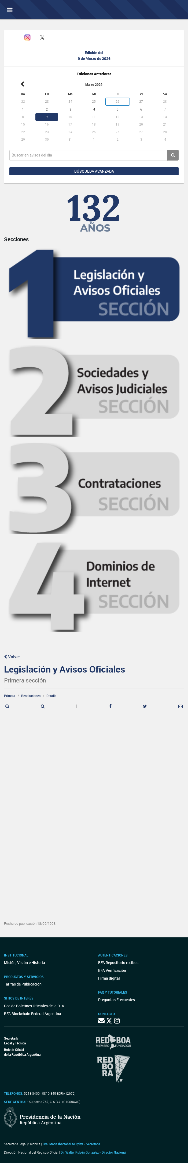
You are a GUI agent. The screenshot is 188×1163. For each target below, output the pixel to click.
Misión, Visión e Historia (24, 962)
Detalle (51, 695)
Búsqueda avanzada (94, 171)
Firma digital (109, 978)
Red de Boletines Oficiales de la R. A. (34, 1005)
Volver (12, 657)
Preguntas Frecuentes (116, 999)
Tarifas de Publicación (23, 984)
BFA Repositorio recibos (118, 962)
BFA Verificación (112, 970)
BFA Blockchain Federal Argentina (32, 1013)
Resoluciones (30, 695)
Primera (9, 695)
